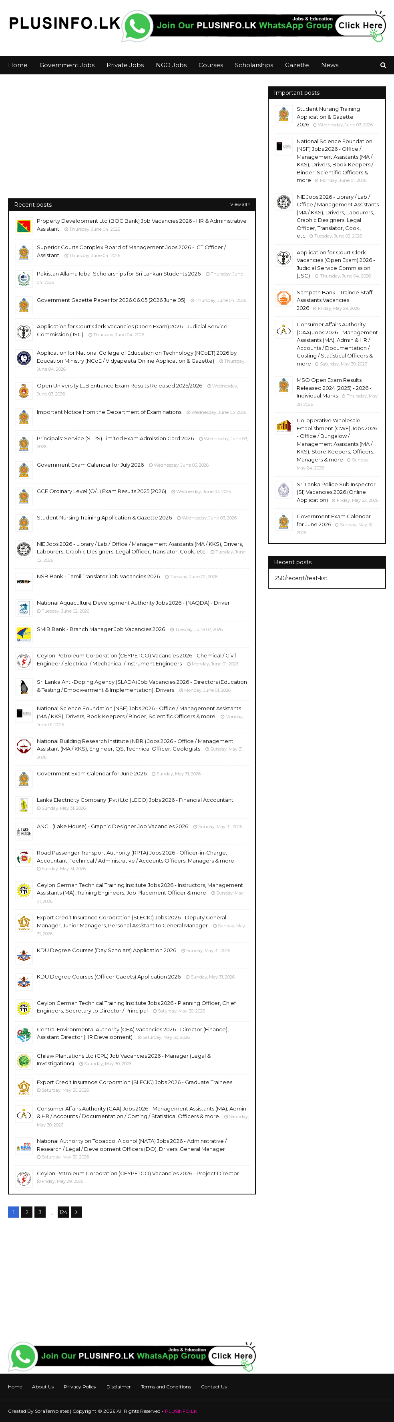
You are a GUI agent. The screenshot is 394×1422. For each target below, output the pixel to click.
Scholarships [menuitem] (254, 65)
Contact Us (214, 1387)
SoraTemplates (52, 1411)
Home (15, 1387)
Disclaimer (119, 1387)
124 (63, 1212)
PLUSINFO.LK (181, 1411)
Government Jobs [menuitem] (67, 65)
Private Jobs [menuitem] (125, 65)
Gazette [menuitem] (297, 65)
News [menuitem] (329, 65)
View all (238, 204)
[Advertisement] (132, 142)
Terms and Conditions (166, 1387)
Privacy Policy (80, 1387)
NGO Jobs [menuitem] (171, 65)
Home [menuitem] (18, 65)
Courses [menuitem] (211, 65)
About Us (43, 1387)
